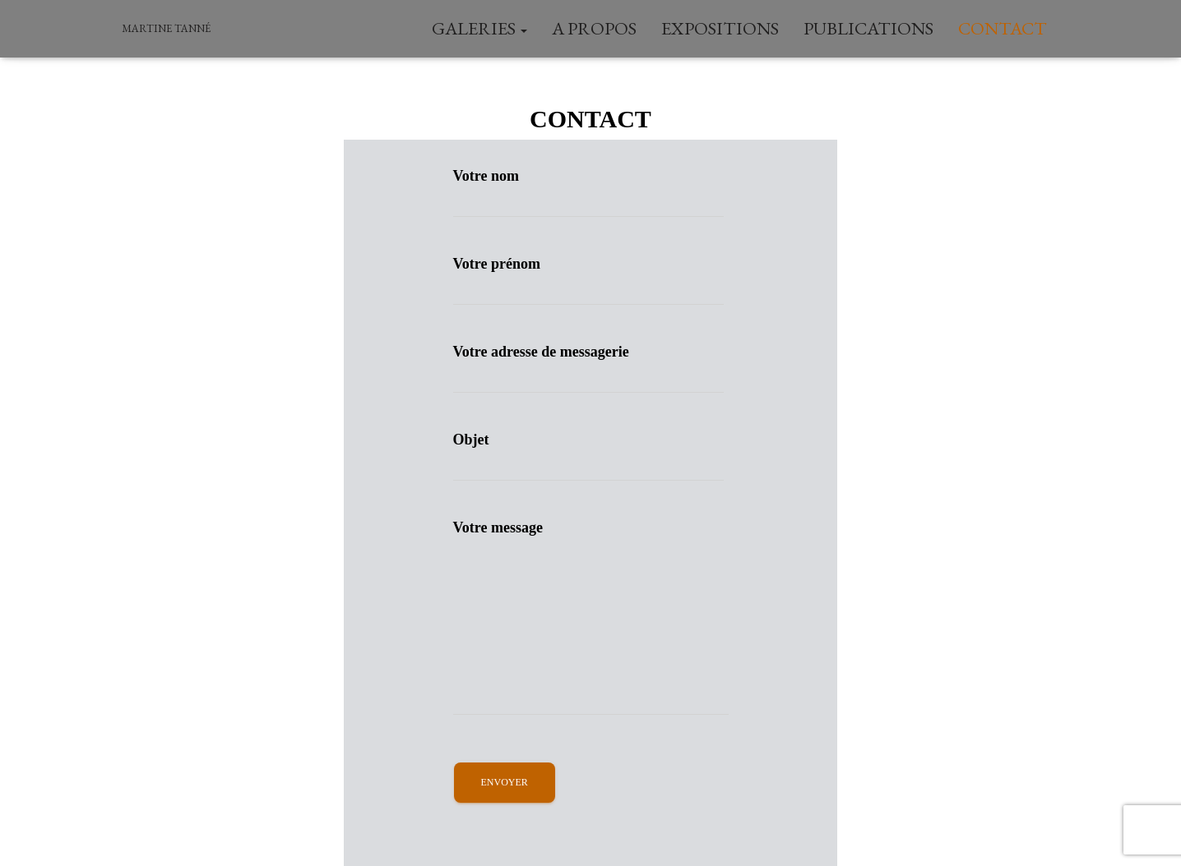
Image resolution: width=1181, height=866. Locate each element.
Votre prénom (588, 281)
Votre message (591, 617)
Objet (588, 456)
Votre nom (588, 193)
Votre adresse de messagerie (588, 368)
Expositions (720, 28)
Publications (868, 28)
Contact (1002, 28)
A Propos (594, 28)
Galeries (479, 28)
